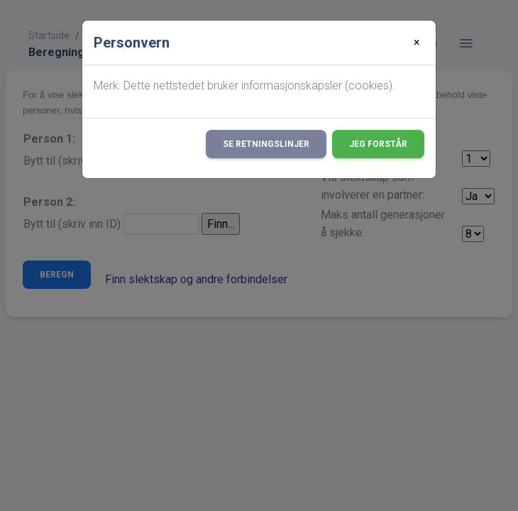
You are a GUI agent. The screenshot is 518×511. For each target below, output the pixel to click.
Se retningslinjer (266, 144)
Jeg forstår (378, 144)
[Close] (416, 43)
